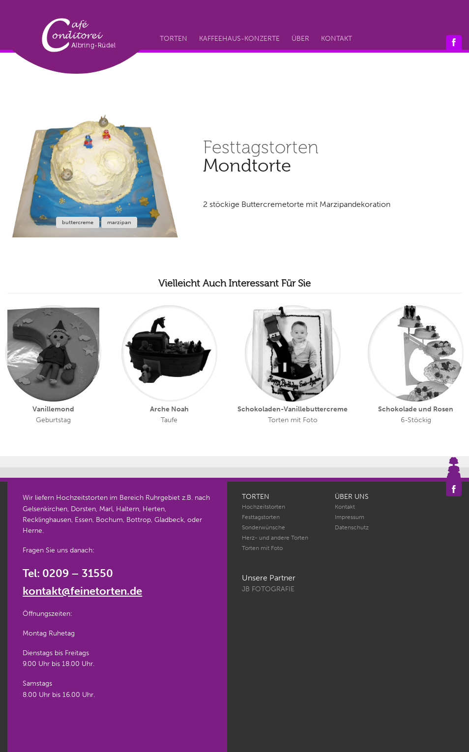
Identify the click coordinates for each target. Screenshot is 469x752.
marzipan (119, 222)
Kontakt (336, 38)
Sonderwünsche (263, 527)
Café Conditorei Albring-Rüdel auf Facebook (454, 42)
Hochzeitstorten (263, 506)
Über (300, 38)
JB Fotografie (268, 589)
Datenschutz (352, 527)
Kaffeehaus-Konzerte (239, 38)
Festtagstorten (261, 517)
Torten (173, 38)
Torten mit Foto (262, 548)
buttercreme (77, 222)
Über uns (352, 496)
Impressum (349, 517)
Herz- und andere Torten (275, 537)
